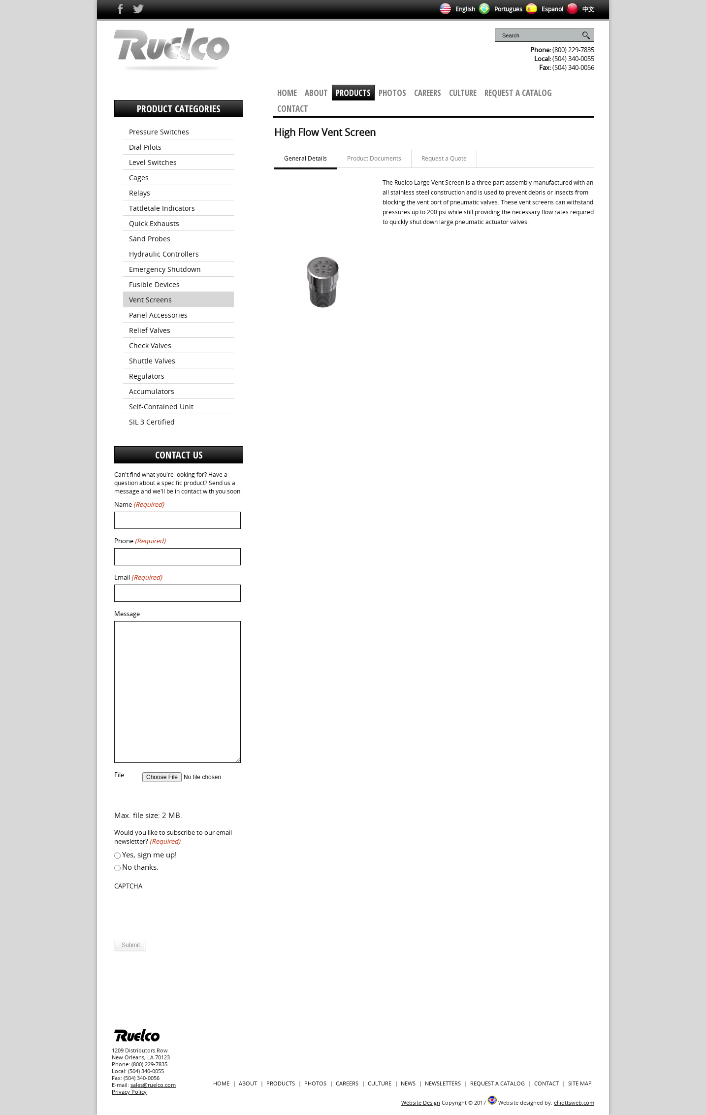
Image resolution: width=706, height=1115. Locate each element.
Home (287, 92)
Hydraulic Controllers (164, 254)
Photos (392, 92)
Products (353, 92)
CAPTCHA (128, 886)
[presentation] (189, 912)
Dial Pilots (145, 147)
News (408, 1083)
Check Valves (150, 345)
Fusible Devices (154, 284)
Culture (463, 92)
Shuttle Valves (152, 360)
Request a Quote (444, 158)
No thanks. (140, 867)
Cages (139, 177)
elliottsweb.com (574, 1102)
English (455, 9)
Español (542, 9)
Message (127, 614)
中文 (578, 9)
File (119, 775)
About (316, 92)
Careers (427, 92)
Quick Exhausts (154, 223)
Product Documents (374, 158)
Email (138, 577)
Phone (139, 541)
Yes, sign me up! (149, 854)
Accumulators (151, 391)
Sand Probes (149, 238)
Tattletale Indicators (162, 208)
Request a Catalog (518, 92)
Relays (139, 192)
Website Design (420, 1102)
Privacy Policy (129, 1091)
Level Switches (153, 162)
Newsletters (443, 1083)
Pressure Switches (159, 131)
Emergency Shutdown (165, 269)
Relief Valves (149, 330)
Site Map (580, 1083)
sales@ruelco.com (153, 1084)
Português (498, 9)
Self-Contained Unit (161, 406)
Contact (292, 108)
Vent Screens (150, 299)
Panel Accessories (158, 315)
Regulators (146, 376)
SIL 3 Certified (152, 421)
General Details (305, 158)
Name (139, 504)
